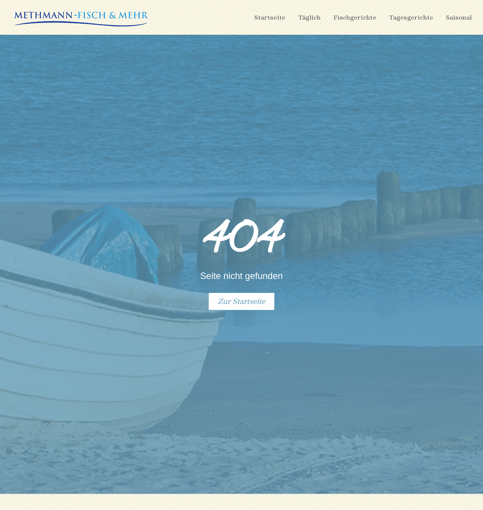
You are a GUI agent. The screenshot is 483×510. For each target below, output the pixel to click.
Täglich (309, 17)
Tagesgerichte (411, 17)
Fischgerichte (355, 17)
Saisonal (459, 17)
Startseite (269, 17)
